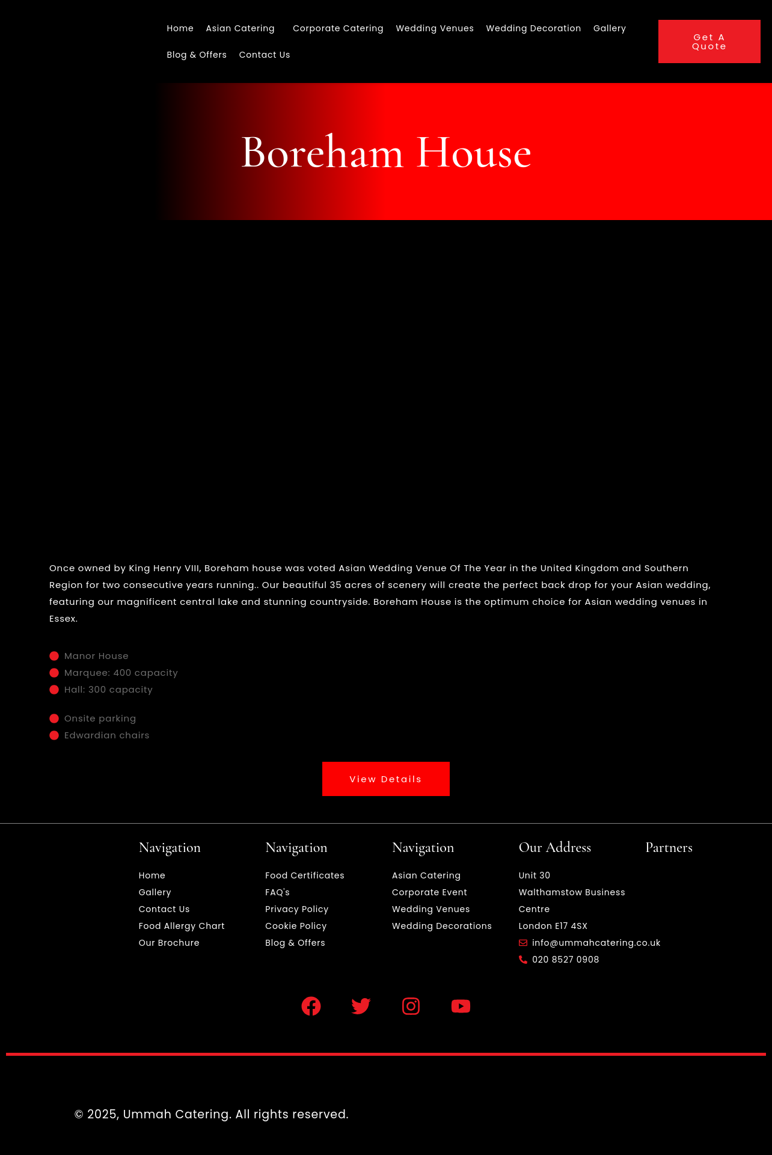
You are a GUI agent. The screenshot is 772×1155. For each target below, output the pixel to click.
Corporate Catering (338, 28)
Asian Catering (240, 28)
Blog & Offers (197, 55)
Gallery (609, 28)
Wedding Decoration (533, 28)
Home (180, 28)
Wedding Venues (435, 28)
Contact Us (264, 55)
